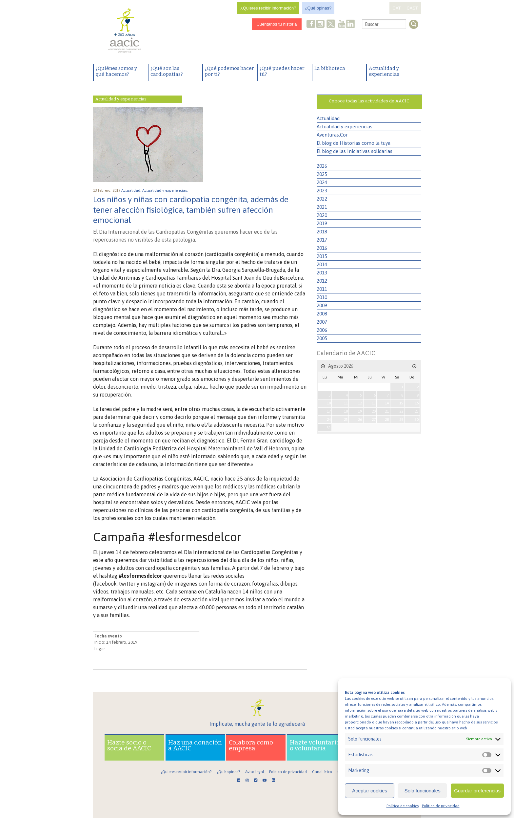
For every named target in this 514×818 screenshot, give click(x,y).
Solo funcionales (423, 790)
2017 (322, 240)
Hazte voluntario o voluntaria (315, 745)
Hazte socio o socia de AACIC (129, 745)
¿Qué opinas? (318, 8)
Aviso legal (254, 771)
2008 (322, 313)
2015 (322, 256)
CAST (412, 8)
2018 (322, 231)
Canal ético (322, 771)
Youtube (341, 24)
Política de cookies (402, 806)
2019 (322, 223)
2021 (322, 207)
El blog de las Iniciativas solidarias (354, 151)
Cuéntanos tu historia (277, 24)
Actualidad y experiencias (384, 71)
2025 (322, 174)
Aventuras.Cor (332, 135)
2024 (322, 182)
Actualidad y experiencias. (165, 190)
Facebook (311, 24)
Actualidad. (131, 190)
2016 (322, 248)
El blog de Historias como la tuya (353, 143)
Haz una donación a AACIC (195, 745)
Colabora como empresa (251, 745)
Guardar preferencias (477, 790)
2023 (322, 190)
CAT (396, 8)
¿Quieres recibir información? (268, 8)
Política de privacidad (441, 806)
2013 (322, 272)
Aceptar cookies (369, 790)
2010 (322, 297)
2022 (322, 199)
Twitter (331, 25)
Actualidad (328, 118)
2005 (322, 338)
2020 (322, 215)
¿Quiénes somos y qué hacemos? (116, 71)
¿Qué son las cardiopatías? (166, 71)
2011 (322, 289)
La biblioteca (329, 68)
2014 (322, 264)
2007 (322, 322)
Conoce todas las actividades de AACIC (369, 101)
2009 (322, 305)
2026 (322, 166)
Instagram (321, 24)
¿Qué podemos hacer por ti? (229, 71)
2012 (322, 281)
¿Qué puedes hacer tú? (282, 71)
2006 (322, 330)
